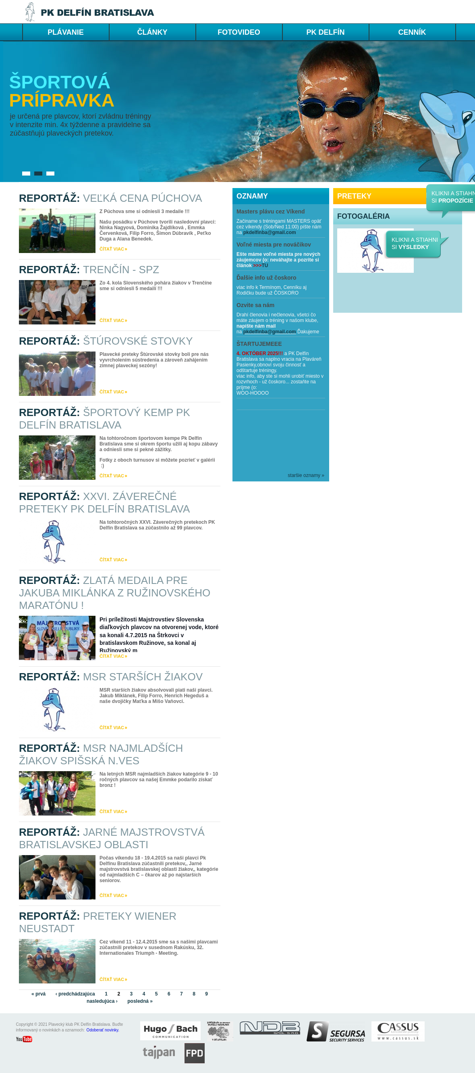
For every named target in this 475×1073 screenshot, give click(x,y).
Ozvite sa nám (255, 305)
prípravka (62, 100)
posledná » (140, 1001)
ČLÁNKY (152, 32)
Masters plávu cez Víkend (270, 211)
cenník (412, 32)
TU (264, 265)
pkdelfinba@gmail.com (269, 232)
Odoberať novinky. (103, 1030)
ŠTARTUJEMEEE (259, 344)
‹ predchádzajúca (75, 994)
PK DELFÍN (325, 32)
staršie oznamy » (306, 475)
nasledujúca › (102, 1001)
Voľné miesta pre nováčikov (273, 244)
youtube (28, 1040)
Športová (60, 82)
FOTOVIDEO (239, 32)
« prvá (38, 994)
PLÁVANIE (66, 32)
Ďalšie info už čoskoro (266, 277)
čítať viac (112, 249)
